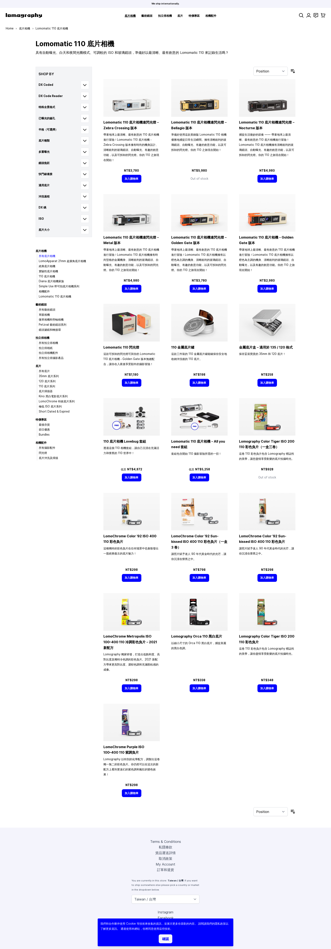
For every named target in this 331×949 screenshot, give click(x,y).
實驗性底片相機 (48, 271)
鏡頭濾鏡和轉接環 (50, 329)
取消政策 (165, 858)
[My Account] (308, 15)
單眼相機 (44, 314)
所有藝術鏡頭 (47, 309)
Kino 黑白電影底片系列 (53, 396)
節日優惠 (44, 429)
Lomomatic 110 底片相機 (55, 296)
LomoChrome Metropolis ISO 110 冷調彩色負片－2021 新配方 (130, 642)
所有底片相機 (47, 256)
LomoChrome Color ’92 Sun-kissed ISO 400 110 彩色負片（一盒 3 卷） (199, 541)
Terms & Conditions (165, 841)
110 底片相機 (47, 276)
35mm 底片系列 (49, 376)
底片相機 (130, 15)
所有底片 (44, 371)
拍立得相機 (165, 15)
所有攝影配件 (47, 447)
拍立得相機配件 (48, 352)
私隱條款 (165, 847)
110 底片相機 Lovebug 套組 (124, 441)
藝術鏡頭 (146, 15)
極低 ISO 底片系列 (50, 406)
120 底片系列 (47, 381)
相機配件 (210, 15)
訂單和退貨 (165, 870)
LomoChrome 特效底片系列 (57, 401)
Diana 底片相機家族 (51, 281)
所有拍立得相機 (48, 343)
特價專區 (194, 15)
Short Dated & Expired (54, 411)
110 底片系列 (47, 386)
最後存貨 (44, 424)
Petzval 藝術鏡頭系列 (52, 324)
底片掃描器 (46, 391)
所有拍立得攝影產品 (51, 358)
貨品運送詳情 (165, 853)
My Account (165, 864)
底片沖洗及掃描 (48, 458)
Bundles (44, 434)
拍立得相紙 (46, 348)
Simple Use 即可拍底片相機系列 (59, 286)
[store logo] (24, 15)
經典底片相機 (47, 266)
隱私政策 (220, 923)
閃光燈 (43, 452)
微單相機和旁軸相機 (51, 319)
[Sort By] (270, 71)
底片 (180, 15)
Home (10, 28)
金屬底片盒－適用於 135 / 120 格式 (266, 347)
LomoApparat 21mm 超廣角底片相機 (62, 261)
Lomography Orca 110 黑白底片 (196, 636)
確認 (165, 939)
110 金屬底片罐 (182, 347)
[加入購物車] (131, 179)
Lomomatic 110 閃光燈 (121, 347)
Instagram (165, 912)
